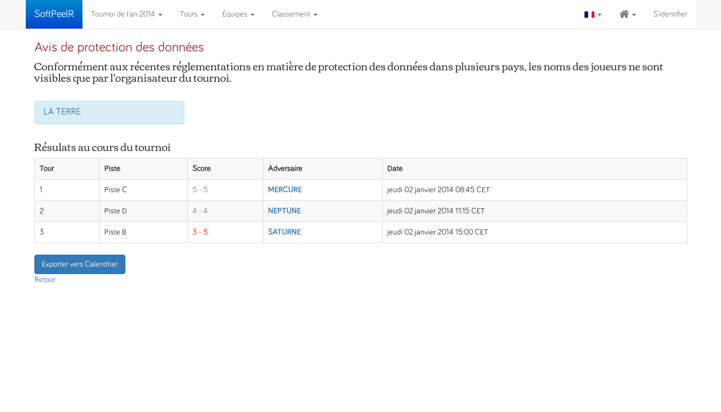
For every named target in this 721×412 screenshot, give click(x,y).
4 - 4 (200, 211)
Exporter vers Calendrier (80, 264)
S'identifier (670, 14)
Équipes (238, 14)
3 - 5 (200, 232)
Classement (295, 14)
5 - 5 (200, 190)
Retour (45, 280)
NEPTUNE (284, 211)
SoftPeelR (54, 14)
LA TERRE (62, 111)
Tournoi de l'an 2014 (127, 14)
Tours (192, 14)
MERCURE (285, 190)
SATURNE (284, 232)
